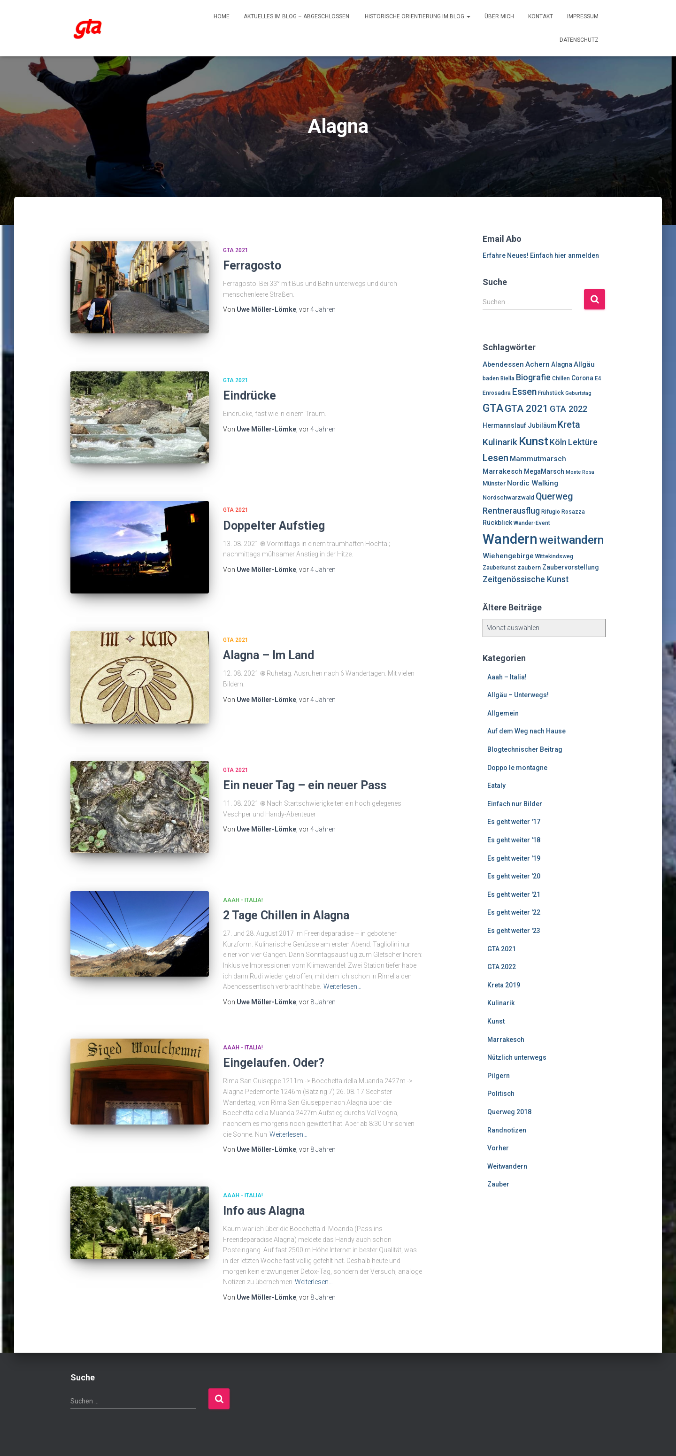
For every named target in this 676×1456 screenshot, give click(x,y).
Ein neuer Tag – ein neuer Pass (304, 760)
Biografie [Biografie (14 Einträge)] (533, 377)
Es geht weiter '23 (513, 930)
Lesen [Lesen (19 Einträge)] (495, 457)
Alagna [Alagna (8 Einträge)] (561, 364)
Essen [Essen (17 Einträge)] (524, 391)
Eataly (496, 785)
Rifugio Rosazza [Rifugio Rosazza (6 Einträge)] (563, 511)
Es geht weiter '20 (513, 876)
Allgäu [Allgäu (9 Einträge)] (584, 364)
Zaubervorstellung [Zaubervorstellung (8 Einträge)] (570, 567)
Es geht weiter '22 (513, 912)
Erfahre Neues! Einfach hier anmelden (541, 255)
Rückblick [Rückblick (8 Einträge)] (497, 522)
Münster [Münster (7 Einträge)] (494, 483)
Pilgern (498, 1075)
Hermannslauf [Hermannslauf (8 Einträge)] (504, 425)
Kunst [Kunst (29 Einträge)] (533, 441)
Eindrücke (249, 389)
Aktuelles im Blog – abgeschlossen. (297, 16)
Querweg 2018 (509, 1112)
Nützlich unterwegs (516, 1057)
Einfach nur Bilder (514, 804)
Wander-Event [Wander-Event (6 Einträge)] (532, 523)
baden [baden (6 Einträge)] (491, 378)
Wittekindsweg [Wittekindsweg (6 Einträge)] (554, 556)
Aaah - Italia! (243, 868)
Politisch (501, 1093)
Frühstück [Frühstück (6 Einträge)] (551, 393)
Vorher (498, 1148)
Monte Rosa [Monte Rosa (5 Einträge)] (580, 472)
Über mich (499, 16)
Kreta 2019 (503, 985)
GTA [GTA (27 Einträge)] (493, 408)
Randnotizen (506, 1130)
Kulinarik (501, 1003)
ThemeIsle (590, 1435)
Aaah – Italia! (507, 677)
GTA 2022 (501, 967)
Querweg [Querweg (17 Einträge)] (554, 496)
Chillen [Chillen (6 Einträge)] (561, 378)
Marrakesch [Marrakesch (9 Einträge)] (502, 471)
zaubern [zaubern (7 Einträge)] (529, 567)
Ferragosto (252, 265)
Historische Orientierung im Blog (417, 16)
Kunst (496, 1021)
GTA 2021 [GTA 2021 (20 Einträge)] (526, 408)
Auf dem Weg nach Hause (526, 731)
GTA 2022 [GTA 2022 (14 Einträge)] (568, 409)
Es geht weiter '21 (513, 894)
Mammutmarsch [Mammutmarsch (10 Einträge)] (538, 459)
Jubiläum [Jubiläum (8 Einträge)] (542, 425)
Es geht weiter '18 (513, 840)
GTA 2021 (235, 250)
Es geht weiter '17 (513, 821)
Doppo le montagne (517, 767)
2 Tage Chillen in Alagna (286, 884)
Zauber (498, 1184)
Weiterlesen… (342, 955)
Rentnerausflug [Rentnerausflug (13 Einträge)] (511, 511)
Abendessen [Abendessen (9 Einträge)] (503, 364)
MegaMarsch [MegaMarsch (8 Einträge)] (544, 471)
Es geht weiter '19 (513, 858)
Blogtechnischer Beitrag (524, 749)
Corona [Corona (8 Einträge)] (582, 378)
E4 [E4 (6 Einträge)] (598, 378)
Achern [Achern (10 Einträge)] (537, 364)
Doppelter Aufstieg (274, 513)
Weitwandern (507, 1166)
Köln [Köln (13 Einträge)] (558, 442)
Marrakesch (505, 1039)
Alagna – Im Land (268, 636)
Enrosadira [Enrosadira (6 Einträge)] (497, 393)
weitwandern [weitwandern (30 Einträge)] (571, 540)
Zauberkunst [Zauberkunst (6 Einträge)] (499, 567)
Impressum (583, 16)
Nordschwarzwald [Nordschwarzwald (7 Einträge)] (508, 497)
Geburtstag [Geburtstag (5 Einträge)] (578, 393)
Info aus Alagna (264, 1179)
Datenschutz (579, 40)
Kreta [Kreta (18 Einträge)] (569, 424)
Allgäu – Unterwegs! (518, 695)
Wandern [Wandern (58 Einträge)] (510, 539)
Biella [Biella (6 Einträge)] (507, 378)
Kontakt (540, 16)
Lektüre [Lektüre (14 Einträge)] (583, 442)
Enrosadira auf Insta (78, 1433)
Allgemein (503, 713)
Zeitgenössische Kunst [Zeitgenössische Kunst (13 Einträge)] (525, 579)
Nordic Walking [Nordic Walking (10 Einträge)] (532, 483)
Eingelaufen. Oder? (273, 1031)
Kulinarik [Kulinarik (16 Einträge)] (500, 442)
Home (222, 16)
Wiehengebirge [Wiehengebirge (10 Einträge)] (508, 556)
